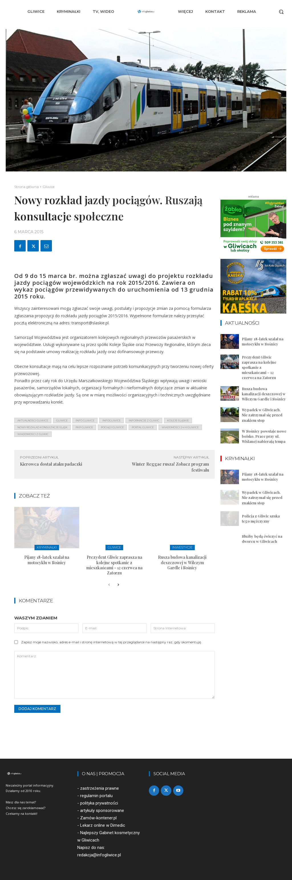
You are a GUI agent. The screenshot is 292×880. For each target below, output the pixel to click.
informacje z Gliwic (144, 420)
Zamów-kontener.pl (98, 817)
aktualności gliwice (32, 420)
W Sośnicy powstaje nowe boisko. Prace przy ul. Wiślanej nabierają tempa (264, 436)
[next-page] (118, 585)
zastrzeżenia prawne (99, 788)
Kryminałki (47, 547)
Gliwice (48, 187)
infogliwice (111, 420)
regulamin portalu (96, 795)
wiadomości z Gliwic (32, 434)
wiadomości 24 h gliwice (180, 427)
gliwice (62, 420)
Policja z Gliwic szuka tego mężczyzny (261, 518)
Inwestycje (182, 547)
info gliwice (85, 420)
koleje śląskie (178, 420)
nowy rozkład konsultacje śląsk (42, 427)
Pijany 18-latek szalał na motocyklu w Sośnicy (46, 559)
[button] (281, 12)
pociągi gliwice (112, 427)
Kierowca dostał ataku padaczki (51, 464)
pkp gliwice (84, 427)
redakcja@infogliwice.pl (99, 855)
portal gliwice (143, 427)
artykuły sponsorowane (102, 810)
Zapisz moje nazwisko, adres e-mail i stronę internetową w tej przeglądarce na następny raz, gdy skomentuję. (111, 642)
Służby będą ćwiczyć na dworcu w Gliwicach (262, 539)
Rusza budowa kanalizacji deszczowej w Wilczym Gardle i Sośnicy (182, 562)
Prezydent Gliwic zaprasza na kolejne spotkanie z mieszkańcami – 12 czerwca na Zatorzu (114, 565)
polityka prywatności (99, 803)
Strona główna (26, 187)
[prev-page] (109, 585)
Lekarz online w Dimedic (102, 825)
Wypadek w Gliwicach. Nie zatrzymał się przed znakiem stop (262, 414)
